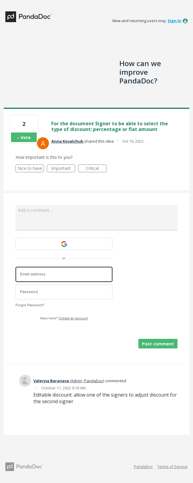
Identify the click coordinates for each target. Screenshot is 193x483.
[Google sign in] (64, 244)
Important (63, 168)
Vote (26, 137)
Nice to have (31, 168)
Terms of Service (172, 466)
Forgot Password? (30, 305)
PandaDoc (143, 466)
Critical (96, 168)
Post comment (158, 344)
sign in (174, 20)
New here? (64, 318)
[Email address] (64, 274)
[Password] (64, 292)
